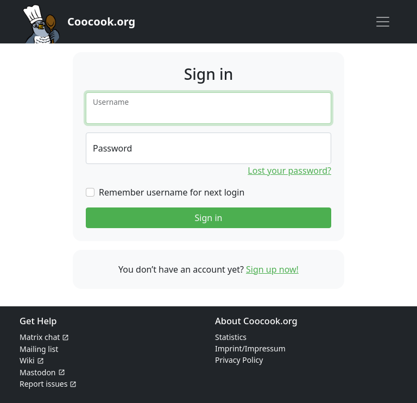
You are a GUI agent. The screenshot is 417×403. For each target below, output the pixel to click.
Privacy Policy (239, 360)
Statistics (231, 337)
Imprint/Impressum (250, 348)
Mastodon (38, 372)
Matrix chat (40, 337)
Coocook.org (101, 21)
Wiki (27, 360)
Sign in (209, 218)
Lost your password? (289, 171)
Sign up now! (272, 269)
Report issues (43, 384)
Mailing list (39, 349)
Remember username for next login (171, 192)
